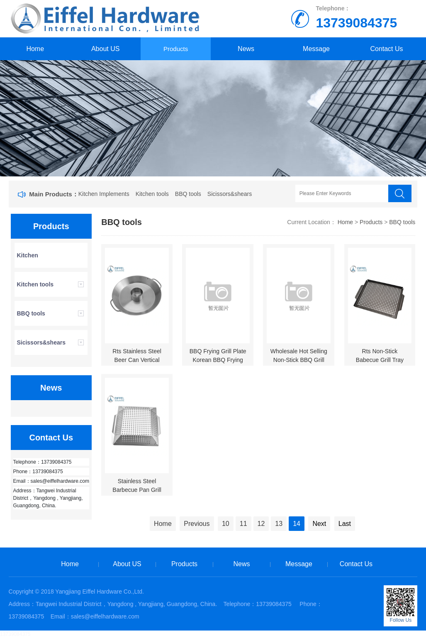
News (246, 48)
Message (316, 48)
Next (319, 523)
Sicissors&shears (229, 194)
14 (296, 523)
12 (261, 523)
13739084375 (15, 634)
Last (344, 523)
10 (225, 523)
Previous (196, 523)
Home (35, 48)
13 (278, 523)
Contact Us (386, 48)
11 (243, 523)
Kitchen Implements (103, 194)
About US (105, 48)
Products (175, 48)
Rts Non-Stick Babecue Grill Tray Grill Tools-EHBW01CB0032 (380, 364)
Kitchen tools (152, 194)
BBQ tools (188, 194)
